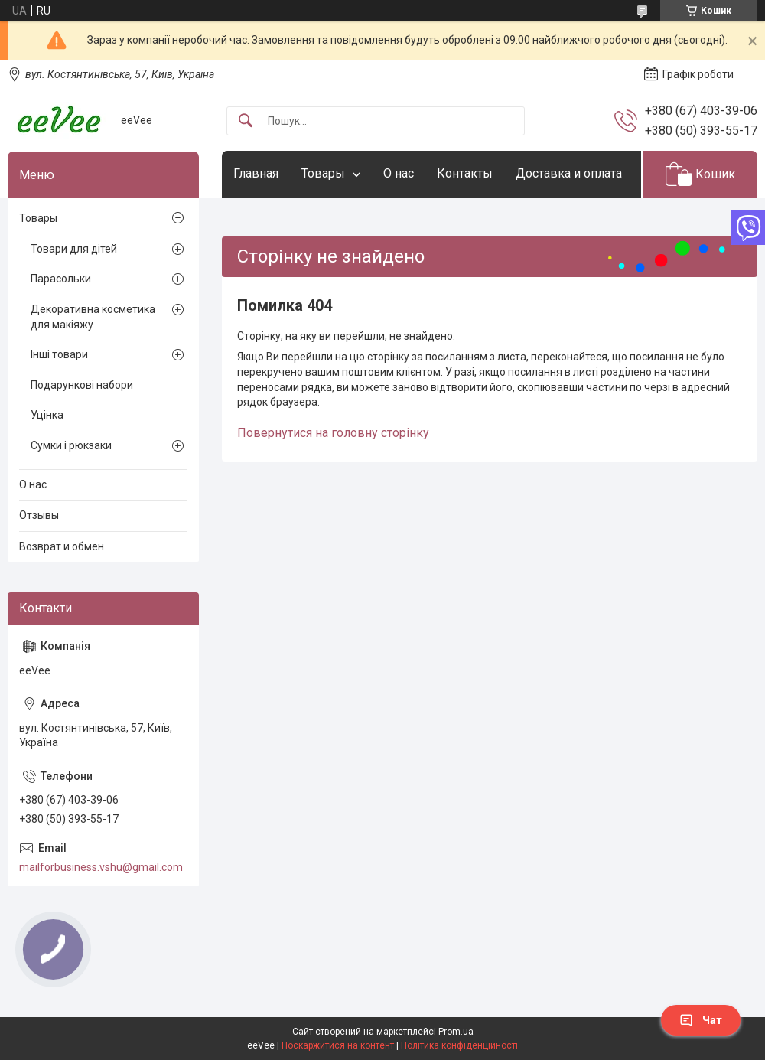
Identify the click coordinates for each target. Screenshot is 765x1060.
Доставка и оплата (569, 173)
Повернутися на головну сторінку (333, 433)
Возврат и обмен (61, 546)
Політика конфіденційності (459, 1045)
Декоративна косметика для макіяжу (93, 317)
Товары (323, 173)
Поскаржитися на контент (338, 1045)
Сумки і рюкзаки (71, 445)
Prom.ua (456, 1031)
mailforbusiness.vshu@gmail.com (101, 867)
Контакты (465, 173)
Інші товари (59, 354)
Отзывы (39, 515)
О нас (398, 173)
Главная (255, 173)
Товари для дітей (74, 249)
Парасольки (61, 278)
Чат (700, 1020)
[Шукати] (245, 121)
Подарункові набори (82, 385)
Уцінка (47, 415)
